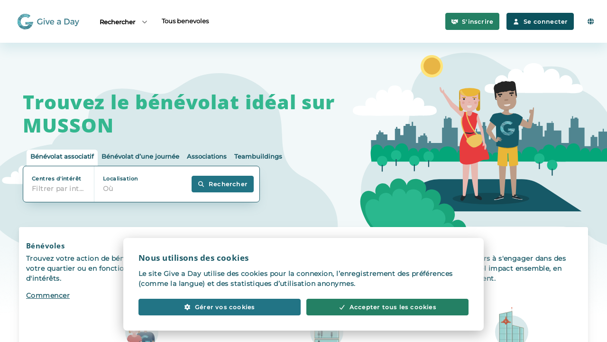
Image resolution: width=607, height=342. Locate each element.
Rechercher (124, 22)
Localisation (120, 178)
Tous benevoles (185, 21)
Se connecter (540, 21)
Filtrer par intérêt (61, 188)
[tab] (62, 158)
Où (108, 188)
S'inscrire (472, 21)
